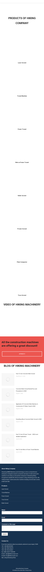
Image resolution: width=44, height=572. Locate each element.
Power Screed (5, 496)
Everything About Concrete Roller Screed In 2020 (29, 419)
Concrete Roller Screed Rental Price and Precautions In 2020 (26, 390)
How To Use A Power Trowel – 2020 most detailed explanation (27, 435)
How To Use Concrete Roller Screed (25, 373)
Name (4, 510)
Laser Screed (22, 63)
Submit (5, 534)
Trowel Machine (22, 96)
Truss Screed (22, 295)
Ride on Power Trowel (22, 162)
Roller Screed (22, 195)
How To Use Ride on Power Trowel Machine (27, 449)
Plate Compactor (22, 262)
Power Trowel (22, 129)
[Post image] (8, 379)
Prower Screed (22, 229)
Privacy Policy (28, 570)
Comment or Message (9, 524)
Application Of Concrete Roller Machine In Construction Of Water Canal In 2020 (27, 405)
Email (4, 517)
